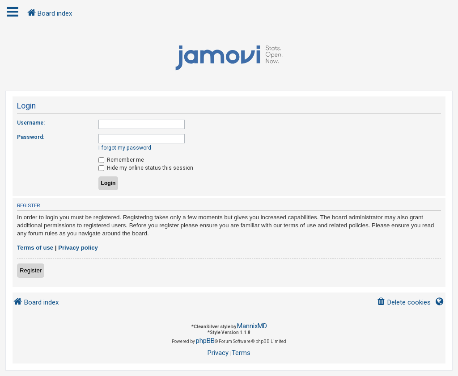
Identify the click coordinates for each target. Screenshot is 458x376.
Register (31, 270)
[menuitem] (403, 302)
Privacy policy (78, 247)
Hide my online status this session (145, 168)
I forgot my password (124, 148)
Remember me (121, 160)
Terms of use (35, 247)
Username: (31, 123)
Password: (30, 137)
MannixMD (252, 326)
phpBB (205, 341)
